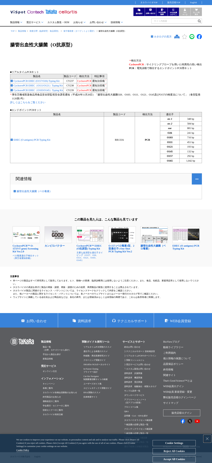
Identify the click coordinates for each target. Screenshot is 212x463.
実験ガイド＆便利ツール (96, 341)
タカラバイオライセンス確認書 (138, 420)
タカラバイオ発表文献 (53, 414)
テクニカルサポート (132, 321)
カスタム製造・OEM (58, 22)
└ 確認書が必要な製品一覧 (136, 424)
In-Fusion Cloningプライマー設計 (90, 370)
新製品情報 (48, 359)
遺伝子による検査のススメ (95, 351)
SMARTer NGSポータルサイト (96, 364)
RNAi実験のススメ (91, 392)
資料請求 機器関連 (133, 377)
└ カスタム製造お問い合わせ (137, 369)
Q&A (126, 411)
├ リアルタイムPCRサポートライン (140, 356)
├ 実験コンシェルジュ (134, 360)
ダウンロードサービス (134, 395)
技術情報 (115, 22)
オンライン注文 (50, 371)
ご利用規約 (169, 353)
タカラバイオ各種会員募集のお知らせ (60, 392)
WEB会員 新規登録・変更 (177, 391)
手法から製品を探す (52, 354)
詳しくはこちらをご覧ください (27, 102)
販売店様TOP (173, 2)
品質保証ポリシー (173, 364)
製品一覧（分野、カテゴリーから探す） (57, 348)
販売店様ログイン (182, 413)
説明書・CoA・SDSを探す (136, 416)
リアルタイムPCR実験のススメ (97, 347)
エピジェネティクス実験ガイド (97, 388)
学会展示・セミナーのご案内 (56, 405)
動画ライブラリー (173, 347)
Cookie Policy (22, 450)
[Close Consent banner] (207, 438)
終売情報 (168, 369)
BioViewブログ (171, 341)
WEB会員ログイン (173, 386)
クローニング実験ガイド (94, 360)
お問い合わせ (97, 22)
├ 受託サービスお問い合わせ (137, 364)
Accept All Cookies (174, 459)
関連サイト (169, 375)
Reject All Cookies (174, 451)
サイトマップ (170, 403)
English (193, 2)
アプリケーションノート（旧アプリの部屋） (135, 401)
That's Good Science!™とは (177, 380)
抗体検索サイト (90, 397)
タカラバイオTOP (148, 2)
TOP (12, 31)
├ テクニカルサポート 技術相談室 (139, 351)
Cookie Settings (174, 443)
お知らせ (78, 22)
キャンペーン (49, 384)
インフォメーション (52, 378)
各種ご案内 (48, 388)
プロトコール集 (131, 407)
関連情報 (24, 179)
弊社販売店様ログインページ (179, 397)
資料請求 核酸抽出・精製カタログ (140, 386)
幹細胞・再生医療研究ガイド (96, 356)
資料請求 (84, 321)
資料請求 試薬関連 (133, 373)
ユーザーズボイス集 (92, 384)
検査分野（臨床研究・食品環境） (45, 31)
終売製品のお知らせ (52, 397)
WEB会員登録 (180, 321)
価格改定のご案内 (51, 401)
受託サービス (33, 22)
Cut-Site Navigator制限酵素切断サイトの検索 (95, 378)
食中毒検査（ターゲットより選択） (79, 31)
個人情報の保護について (177, 358)
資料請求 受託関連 (133, 382)
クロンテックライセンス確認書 (138, 429)
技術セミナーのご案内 (53, 410)
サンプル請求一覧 (132, 391)
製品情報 (15, 22)
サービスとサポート (133, 341)
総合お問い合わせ (132, 347)
